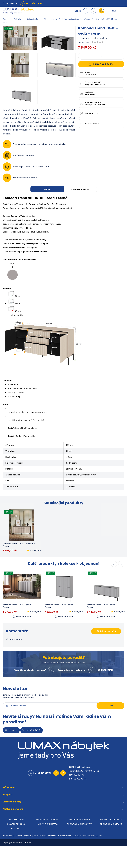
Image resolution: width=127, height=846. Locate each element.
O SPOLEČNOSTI (16, 819)
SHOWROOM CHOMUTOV (79, 824)
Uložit (110, 705)
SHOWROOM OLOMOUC (47, 819)
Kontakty (11, 730)
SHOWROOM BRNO (16, 824)
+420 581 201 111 (34, 3)
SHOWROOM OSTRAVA (111, 824)
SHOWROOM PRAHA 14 (111, 819)
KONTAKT (15, 828)
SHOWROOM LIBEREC (48, 824)
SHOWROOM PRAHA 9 (79, 819)
